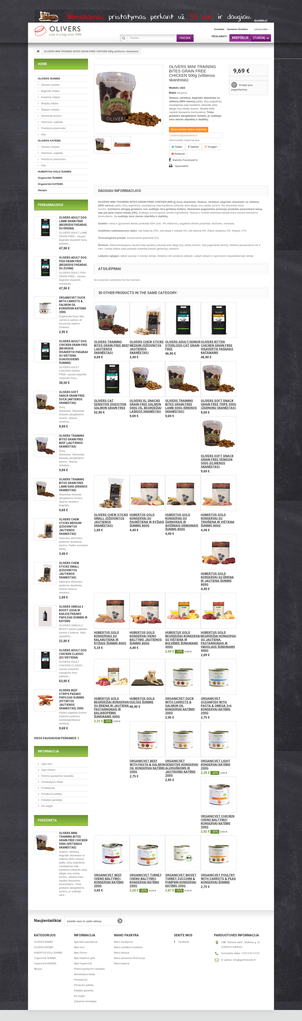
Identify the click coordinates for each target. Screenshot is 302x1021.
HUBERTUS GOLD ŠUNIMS (54, 171)
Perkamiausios (50, 205)
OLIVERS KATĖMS (49, 140)
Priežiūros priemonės (53, 128)
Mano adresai (121, 952)
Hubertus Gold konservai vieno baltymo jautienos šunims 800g (146, 638)
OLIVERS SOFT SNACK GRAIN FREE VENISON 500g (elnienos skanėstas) (217, 461)
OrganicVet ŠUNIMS (50, 177)
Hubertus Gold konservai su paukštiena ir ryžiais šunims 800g (147, 520)
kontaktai (219, 29)
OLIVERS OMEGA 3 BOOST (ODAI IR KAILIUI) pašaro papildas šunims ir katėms (73, 614)
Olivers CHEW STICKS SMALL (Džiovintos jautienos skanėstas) (69, 570)
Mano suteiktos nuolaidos (128, 947)
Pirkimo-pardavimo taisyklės (57, 775)
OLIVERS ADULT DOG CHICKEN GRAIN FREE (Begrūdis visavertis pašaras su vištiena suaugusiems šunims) (73, 352)
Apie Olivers (48, 769)
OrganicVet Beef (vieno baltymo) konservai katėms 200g (109, 880)
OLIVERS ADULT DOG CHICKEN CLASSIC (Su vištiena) (73, 654)
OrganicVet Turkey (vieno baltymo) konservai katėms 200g (146, 880)
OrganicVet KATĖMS (50, 184)
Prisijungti (219, 36)
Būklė (172, 92)
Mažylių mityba (49, 103)
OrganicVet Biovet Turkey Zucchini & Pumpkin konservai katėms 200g (180, 880)
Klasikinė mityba (50, 97)
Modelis (174, 87)
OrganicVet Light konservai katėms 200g (215, 764)
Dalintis (193, 146)
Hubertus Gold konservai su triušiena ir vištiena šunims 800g (217, 520)
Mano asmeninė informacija (129, 958)
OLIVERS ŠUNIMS (49, 78)
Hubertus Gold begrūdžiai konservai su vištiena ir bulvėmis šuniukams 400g (182, 640)
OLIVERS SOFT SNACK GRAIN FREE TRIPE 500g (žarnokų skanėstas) (218, 404)
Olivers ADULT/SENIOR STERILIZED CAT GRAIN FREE (182, 345)
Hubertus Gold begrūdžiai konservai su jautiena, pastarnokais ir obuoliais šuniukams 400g (218, 641)
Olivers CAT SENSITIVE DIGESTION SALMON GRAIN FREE (110, 404)
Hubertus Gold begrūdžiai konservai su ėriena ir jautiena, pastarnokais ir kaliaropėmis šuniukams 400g (112, 707)
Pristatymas (48, 787)
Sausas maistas (49, 84)
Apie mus (46, 763)
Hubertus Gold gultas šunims (142, 700)
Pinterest (178, 153)
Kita (43, 134)
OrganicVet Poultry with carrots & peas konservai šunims (218, 878)
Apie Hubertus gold (84, 958)
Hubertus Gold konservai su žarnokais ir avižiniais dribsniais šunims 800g (181, 522)
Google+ (211, 146)
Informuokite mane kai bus (184, 140)
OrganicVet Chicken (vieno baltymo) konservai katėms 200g (217, 821)
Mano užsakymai (123, 942)
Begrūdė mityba (49, 90)
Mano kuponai (121, 963)
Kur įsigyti (47, 805)
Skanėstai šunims (51, 115)
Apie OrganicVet (83, 963)
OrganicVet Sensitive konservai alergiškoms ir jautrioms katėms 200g (181, 768)
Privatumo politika (51, 793)
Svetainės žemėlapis (85, 1001)
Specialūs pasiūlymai (85, 942)
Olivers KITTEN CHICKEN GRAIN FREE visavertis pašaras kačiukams (217, 347)
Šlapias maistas (49, 109)
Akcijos (42, 190)
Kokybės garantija (51, 799)
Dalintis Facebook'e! (185, 160)
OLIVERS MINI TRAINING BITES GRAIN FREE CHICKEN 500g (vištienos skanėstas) (73, 840)
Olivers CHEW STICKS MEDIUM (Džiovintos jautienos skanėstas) (70, 526)
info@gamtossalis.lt (244, 960)
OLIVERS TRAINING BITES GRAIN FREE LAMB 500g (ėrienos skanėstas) (181, 406)
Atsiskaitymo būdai (52, 781)
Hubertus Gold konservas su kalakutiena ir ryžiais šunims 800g (110, 638)
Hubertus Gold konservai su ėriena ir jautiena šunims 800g (217, 579)
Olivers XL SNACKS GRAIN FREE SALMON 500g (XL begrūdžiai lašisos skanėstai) (145, 406)
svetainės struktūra (237, 29)
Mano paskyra (126, 935)
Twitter (177, 146)
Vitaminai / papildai (51, 121)
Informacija (48, 751)
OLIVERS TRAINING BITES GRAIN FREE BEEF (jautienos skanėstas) (111, 347)
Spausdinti (181, 166)
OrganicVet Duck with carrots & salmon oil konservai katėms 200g (72, 305)
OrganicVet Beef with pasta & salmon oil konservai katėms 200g (147, 766)
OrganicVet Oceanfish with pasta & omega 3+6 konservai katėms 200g (216, 706)
